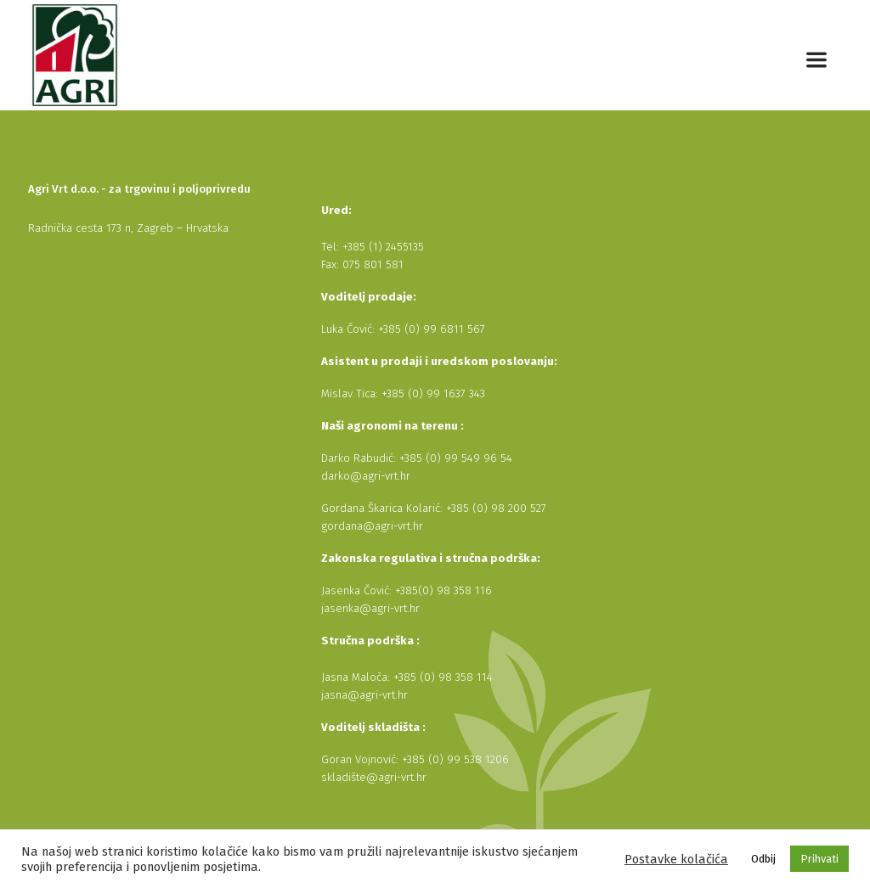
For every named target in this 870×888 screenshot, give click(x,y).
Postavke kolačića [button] (676, 859)
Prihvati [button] (819, 858)
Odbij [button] (763, 858)
